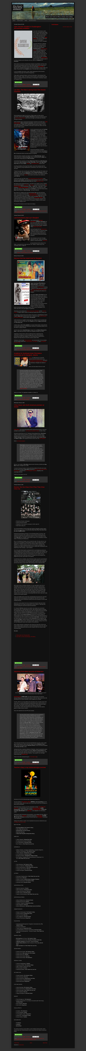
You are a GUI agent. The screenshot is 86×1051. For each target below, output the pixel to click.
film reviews (29, 666)
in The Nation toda (33, 756)
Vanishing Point (17, 696)
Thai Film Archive (32, 20)
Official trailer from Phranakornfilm (23, 635)
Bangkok (19, 86)
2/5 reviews (19, 666)
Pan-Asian (32, 349)
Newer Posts (16, 1042)
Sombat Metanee (30, 1039)
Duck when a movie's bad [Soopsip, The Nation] (25, 636)
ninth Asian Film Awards (20, 117)
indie (30, 86)
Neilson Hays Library (37, 226)
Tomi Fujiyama (42, 438)
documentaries (26, 86)
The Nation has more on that (19, 822)
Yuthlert (23, 212)
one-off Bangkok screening (31, 470)
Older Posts (45, 1042)
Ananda (18, 1038)
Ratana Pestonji (36, 349)
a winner (26, 174)
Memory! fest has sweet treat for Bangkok (28, 258)
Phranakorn (40, 666)
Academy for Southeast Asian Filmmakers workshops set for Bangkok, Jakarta (28, 354)
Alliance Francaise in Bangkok (33, 311)
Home (14, 20)
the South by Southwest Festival (32, 430)
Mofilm (30, 357)
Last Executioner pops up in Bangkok (26, 218)
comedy (22, 666)
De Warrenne (25, 252)
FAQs (26, 20)
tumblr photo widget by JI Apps (67, 26)
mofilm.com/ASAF (23, 388)
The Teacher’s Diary (26, 801)
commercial (26, 184)
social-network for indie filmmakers (36, 360)
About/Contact (20, 20)
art (17, 86)
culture (23, 86)
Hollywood (28, 349)
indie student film (34, 195)
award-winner (44, 229)
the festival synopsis (21, 440)
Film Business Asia (35, 163)
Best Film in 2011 (40, 181)
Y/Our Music (16, 429)
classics (21, 349)
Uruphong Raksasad (18, 212)
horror (32, 666)
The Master (40, 817)
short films (27, 399)
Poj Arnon (44, 666)
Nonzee (21, 1039)
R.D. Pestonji (40, 287)
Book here (45, 240)
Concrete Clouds (32, 193)
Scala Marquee (55, 24)
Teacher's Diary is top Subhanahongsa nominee (30, 767)
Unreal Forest (44, 57)
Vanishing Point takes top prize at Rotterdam (29, 671)
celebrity (21, 252)
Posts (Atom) (21, 1044)
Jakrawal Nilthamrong (35, 86)
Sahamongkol (25, 1039)
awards (18, 763)
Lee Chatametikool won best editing (35, 178)
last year (32, 184)
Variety (28, 163)
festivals (24, 349)
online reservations (28, 340)
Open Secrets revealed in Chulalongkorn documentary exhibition (27, 27)
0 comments (28, 84)
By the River (39, 815)
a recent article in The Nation (31, 341)
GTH (37, 1038)
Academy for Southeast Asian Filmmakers (38, 361)
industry (31, 252)
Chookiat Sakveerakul (26, 1038)
